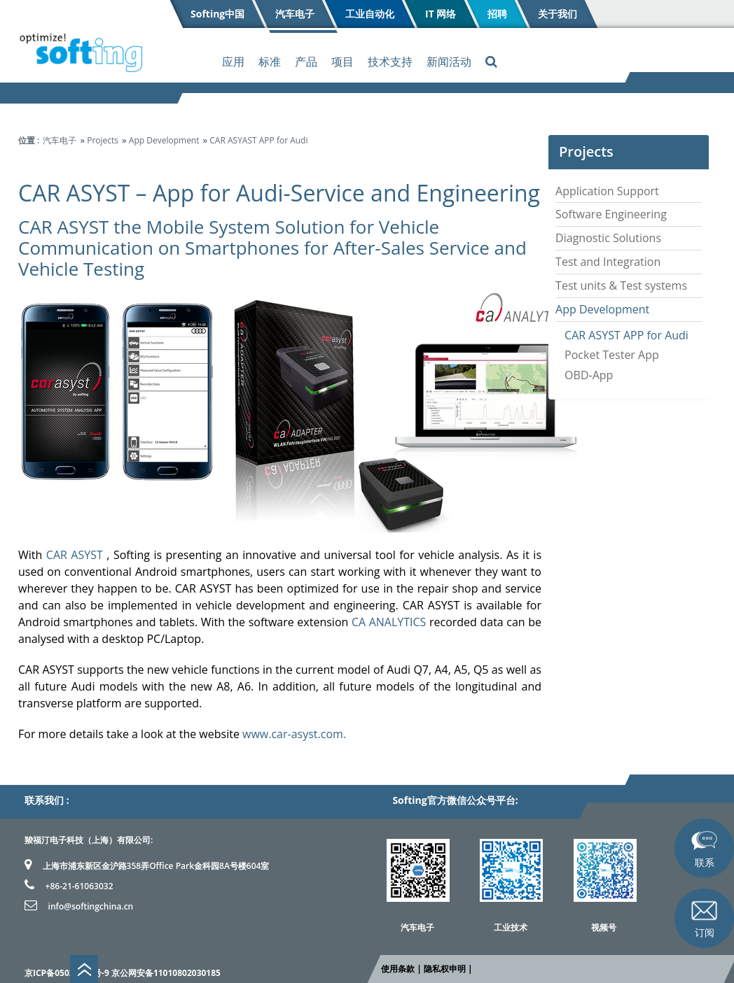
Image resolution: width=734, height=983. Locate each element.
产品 (306, 61)
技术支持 (390, 61)
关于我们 (556, 13)
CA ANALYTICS (389, 622)
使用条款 (398, 969)
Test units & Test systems (621, 285)
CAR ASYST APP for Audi (626, 335)
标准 (269, 61)
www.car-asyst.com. (294, 734)
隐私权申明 (445, 969)
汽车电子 (294, 13)
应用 (233, 61)
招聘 (496, 13)
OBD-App (589, 375)
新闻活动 (449, 61)
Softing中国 (217, 13)
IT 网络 (440, 13)
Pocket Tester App (612, 354)
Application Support (607, 191)
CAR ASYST (74, 555)
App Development (602, 309)
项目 (342, 61)
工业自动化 (369, 13)
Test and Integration (607, 261)
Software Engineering (611, 214)
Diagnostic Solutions (608, 238)
